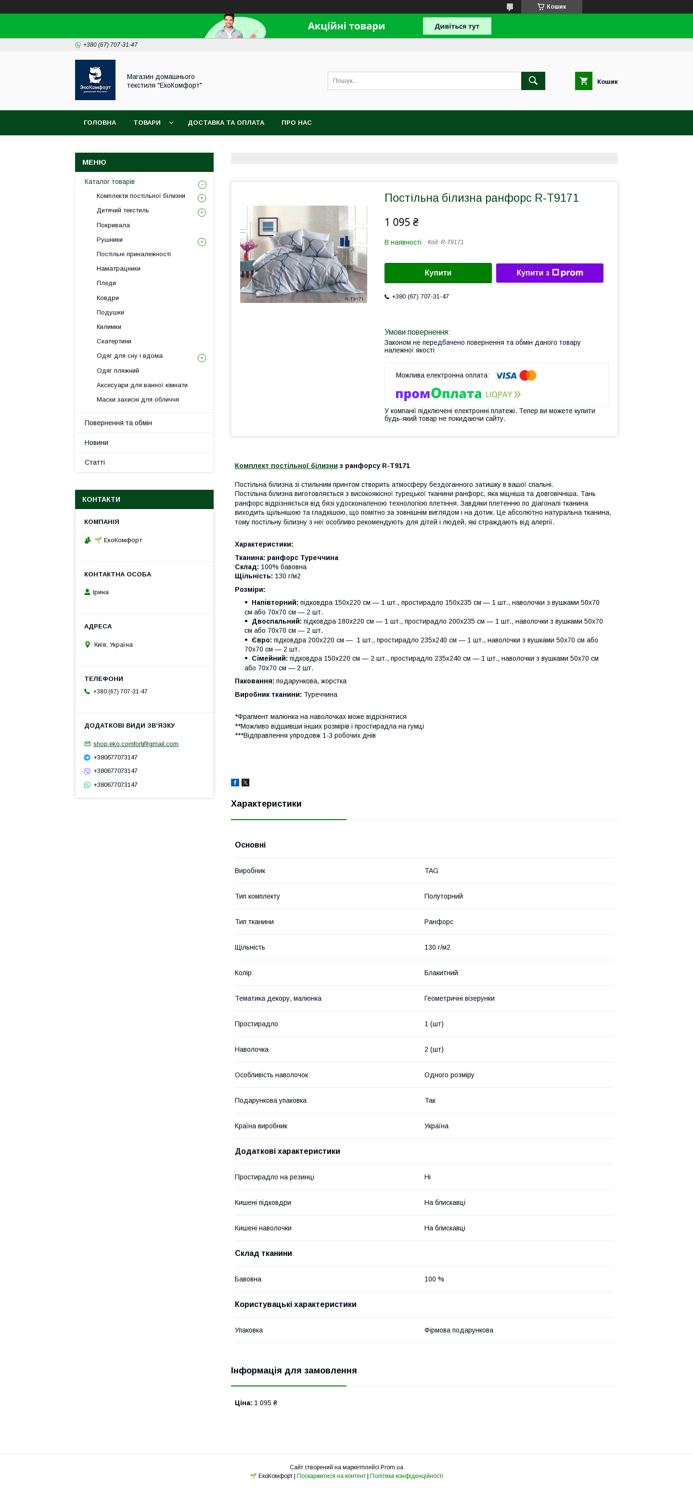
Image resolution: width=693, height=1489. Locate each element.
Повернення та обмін (118, 423)
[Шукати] (533, 81)
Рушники (110, 239)
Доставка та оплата (226, 122)
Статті (95, 462)
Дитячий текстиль (123, 210)
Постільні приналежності (134, 254)
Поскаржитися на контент (331, 1476)
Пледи (106, 283)
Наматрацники (119, 268)
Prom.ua (392, 1467)
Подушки (110, 312)
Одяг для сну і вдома (130, 355)
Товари (147, 122)
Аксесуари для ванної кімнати (142, 385)
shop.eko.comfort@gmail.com (136, 743)
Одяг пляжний (118, 370)
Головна (100, 122)
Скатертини (114, 341)
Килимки (109, 326)
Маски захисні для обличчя (138, 399)
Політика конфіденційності (406, 1476)
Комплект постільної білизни (286, 466)
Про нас (297, 122)
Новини (96, 442)
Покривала (113, 225)
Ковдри (108, 297)
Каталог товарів (110, 181)
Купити (438, 273)
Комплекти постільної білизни (141, 195)
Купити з (549, 273)
